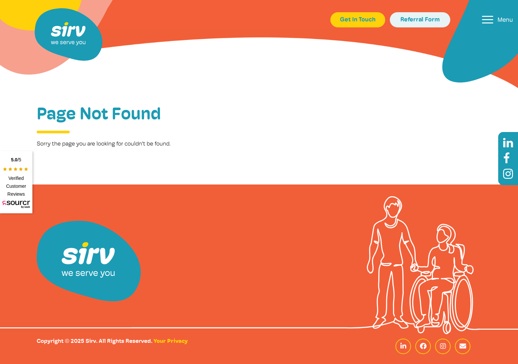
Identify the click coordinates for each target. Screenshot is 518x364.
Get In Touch (358, 20)
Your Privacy (171, 341)
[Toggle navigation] (497, 20)
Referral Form (420, 20)
